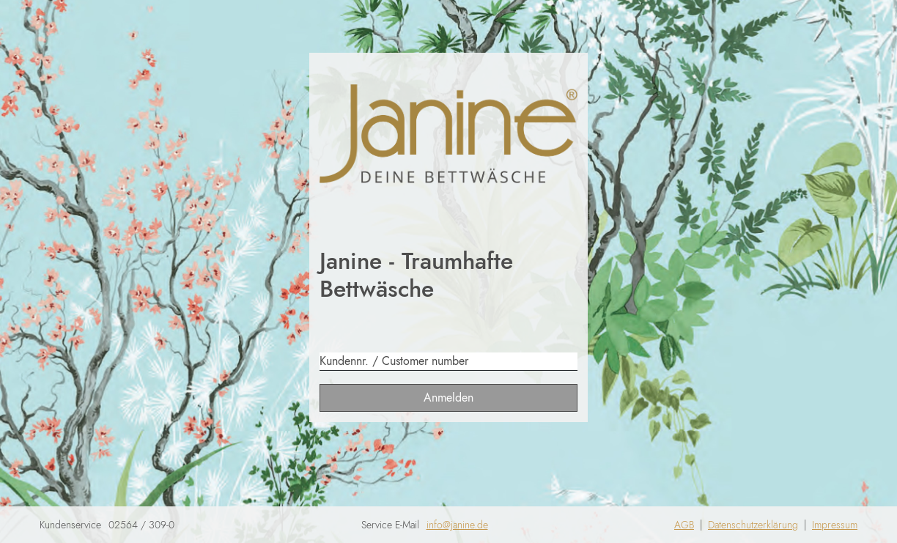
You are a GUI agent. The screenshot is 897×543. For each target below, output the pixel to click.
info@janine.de (457, 524)
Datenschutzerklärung (753, 524)
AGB (684, 524)
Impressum (834, 524)
